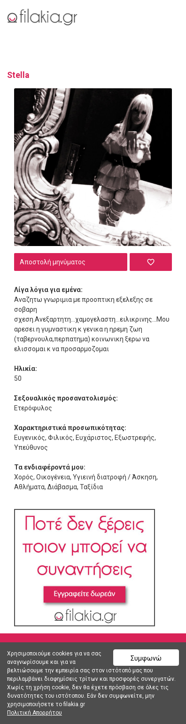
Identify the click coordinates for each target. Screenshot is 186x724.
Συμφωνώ (146, 658)
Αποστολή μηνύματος (52, 262)
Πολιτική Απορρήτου (34, 712)
